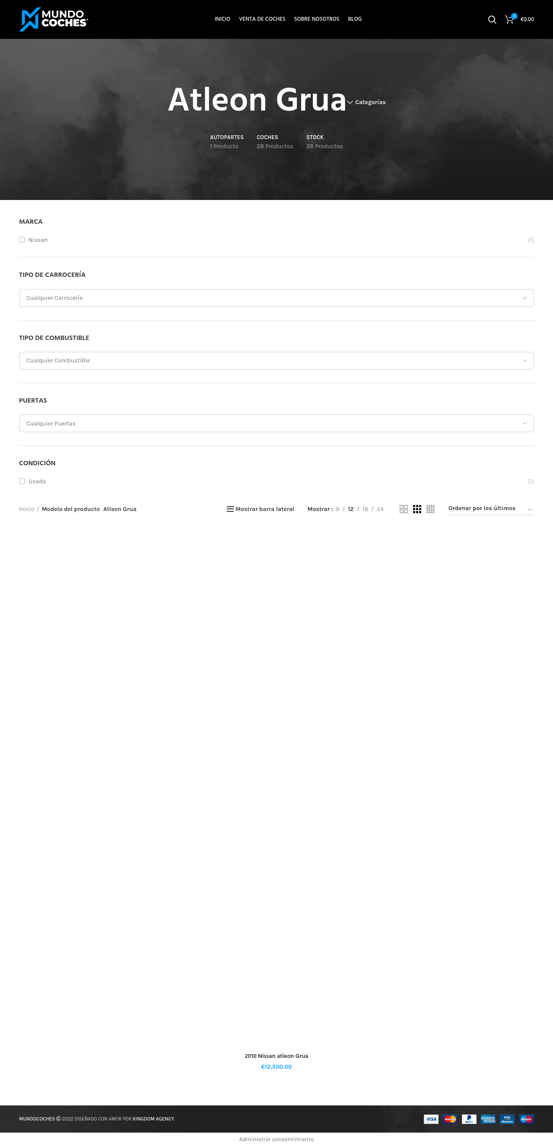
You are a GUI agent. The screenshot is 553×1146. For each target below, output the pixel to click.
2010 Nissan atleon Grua (276, 1056)
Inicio (27, 509)
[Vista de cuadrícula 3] (417, 509)
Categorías (370, 102)
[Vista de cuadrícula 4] (430, 509)
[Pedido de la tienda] (491, 510)
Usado (37, 481)
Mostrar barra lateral (265, 509)
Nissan (38, 240)
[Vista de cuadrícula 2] (404, 509)
